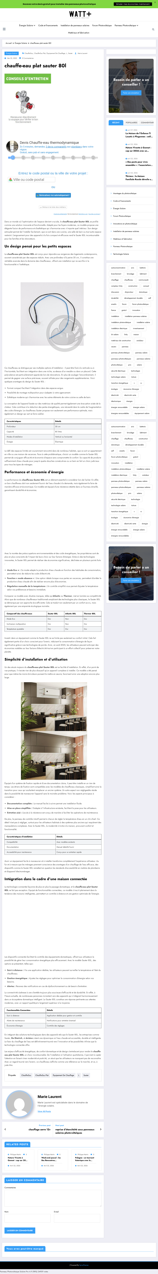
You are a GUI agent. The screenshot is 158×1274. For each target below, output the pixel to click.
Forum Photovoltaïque (102, 25)
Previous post (45, 1125)
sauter (70, 53)
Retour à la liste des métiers (53, 207)
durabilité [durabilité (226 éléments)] (114, 298)
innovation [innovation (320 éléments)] (136, 310)
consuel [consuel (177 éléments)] (146, 286)
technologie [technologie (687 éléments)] (135, 371)
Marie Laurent (82, 53)
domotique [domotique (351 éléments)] (143, 292)
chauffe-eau (28, 53)
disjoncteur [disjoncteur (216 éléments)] (129, 292)
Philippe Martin (15, 1154)
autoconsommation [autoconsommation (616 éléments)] (118, 267)
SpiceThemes (84, 1265)
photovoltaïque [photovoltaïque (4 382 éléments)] (116, 365)
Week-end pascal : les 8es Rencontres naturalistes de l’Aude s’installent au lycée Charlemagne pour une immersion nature (51, 1159)
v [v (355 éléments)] (134, 383)
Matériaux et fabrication (78, 32)
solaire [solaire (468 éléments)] (139, 365)
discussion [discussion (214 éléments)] (115, 292)
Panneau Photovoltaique (126, 25)
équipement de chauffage (56, 53)
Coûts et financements (48, 25)
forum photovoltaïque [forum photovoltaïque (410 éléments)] (140, 304)
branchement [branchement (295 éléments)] (116, 274)
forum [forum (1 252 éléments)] (124, 304)
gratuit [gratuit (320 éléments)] (124, 310)
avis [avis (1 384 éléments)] (132, 267)
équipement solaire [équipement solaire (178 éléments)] (142, 413)
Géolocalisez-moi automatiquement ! (53, 195)
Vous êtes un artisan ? (94, 214)
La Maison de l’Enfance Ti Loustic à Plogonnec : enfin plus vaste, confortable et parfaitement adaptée (139, 135)
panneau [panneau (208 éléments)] (125, 346)
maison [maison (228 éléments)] (136, 334)
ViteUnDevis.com (83, 214)
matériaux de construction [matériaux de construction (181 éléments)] (121, 340)
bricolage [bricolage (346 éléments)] (130, 274)
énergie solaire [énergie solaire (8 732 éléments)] (139, 407)
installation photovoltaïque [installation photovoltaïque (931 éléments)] (121, 322)
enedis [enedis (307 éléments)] (113, 304)
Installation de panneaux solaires (75, 25)
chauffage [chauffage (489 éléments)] (115, 280)
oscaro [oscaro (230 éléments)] (113, 346)
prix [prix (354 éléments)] (129, 365)
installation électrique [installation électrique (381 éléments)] (119, 328)
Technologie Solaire (121, 254)
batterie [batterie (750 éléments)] (143, 267)
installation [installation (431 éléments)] (115, 316)
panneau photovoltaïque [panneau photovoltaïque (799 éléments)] (120, 352)
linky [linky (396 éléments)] (126, 334)
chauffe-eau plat (39, 53)
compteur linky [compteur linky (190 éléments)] (116, 286)
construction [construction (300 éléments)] (132, 286)
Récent (116, 122)
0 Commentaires (28, 58)
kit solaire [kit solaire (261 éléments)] (114, 334)
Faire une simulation (131, 92)
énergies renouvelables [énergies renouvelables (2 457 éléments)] (120, 413)
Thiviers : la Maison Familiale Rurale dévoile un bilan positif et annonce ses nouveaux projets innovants (139, 178)
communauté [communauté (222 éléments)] (143, 280)
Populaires (131, 122)
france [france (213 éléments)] (113, 310)
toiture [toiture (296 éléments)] (133, 377)
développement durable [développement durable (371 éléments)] (133, 298)
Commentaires (53, 1196)
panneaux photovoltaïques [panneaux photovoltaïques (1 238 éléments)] (121, 358)
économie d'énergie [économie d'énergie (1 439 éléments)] (131, 389)
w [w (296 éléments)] (141, 383)
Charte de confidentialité (60, 214)
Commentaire (146, 122)
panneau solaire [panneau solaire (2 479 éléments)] (141, 352)
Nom (27, 1216)
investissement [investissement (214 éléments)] (138, 328)
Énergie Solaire (27, 25)
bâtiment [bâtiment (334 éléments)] (143, 274)
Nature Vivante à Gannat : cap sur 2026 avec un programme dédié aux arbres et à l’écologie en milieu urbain (18, 1159)
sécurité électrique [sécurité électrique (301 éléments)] (118, 371)
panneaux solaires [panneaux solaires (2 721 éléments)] (143, 358)
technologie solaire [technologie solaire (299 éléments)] (118, 377)
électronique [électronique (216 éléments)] (116, 401)
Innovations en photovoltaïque (125, 223)
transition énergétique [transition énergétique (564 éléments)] (119, 383)
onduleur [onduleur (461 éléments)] (140, 340)
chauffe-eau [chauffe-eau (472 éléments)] (128, 280)
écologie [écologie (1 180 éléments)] (114, 389)
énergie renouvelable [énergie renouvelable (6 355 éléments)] (119, 407)
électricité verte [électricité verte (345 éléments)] (130, 395)
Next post (59, 1125)
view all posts (44, 1111)
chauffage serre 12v (40, 1129)
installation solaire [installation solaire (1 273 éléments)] (143, 322)
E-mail (77, 1216)
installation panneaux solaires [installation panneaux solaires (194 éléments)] (136, 316)
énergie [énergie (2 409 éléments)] (129, 401)
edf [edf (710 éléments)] (149, 298)
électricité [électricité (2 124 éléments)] (115, 395)
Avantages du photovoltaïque (124, 193)
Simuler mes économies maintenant (133, 4)
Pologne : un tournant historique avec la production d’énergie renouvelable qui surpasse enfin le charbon (84, 1159)
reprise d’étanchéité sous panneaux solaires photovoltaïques (74, 1131)
